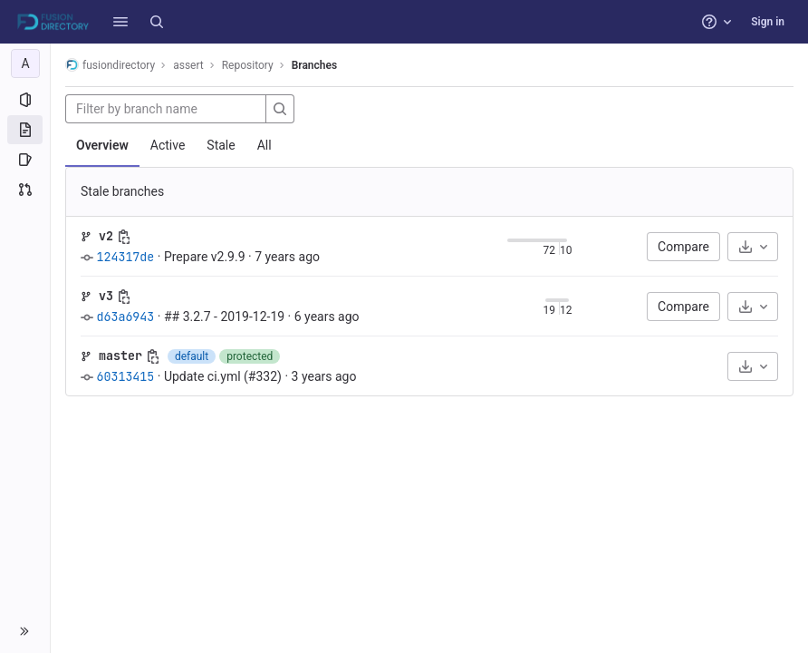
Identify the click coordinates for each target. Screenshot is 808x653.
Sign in (767, 21)
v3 (106, 296)
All (264, 145)
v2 (106, 236)
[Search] (156, 21)
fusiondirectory (110, 65)
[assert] (25, 63)
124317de (125, 257)
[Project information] (25, 99)
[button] (120, 21)
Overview (102, 145)
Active (168, 145)
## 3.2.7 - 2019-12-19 (224, 316)
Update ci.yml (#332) (223, 376)
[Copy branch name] (124, 237)
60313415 (125, 376)
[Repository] (25, 129)
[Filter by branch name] (165, 108)
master (120, 355)
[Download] (752, 246)
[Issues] (25, 159)
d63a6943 (125, 316)
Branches (314, 65)
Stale (221, 145)
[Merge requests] (25, 189)
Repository (248, 65)
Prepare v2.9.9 (204, 256)
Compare (683, 246)
